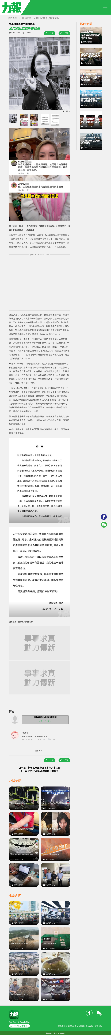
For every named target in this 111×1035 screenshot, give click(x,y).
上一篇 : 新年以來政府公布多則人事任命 (39, 767)
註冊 (41, 721)
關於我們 (62, 1026)
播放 (48, 939)
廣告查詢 (98, 1026)
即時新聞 (27, 18)
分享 (66, 33)
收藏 (51, 33)
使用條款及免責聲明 (75, 1026)
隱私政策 (89, 1026)
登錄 (50, 721)
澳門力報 (12, 18)
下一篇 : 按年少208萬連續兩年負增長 (39, 771)
